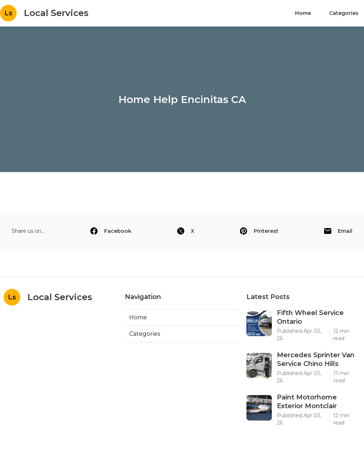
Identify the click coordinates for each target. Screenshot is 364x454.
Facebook (109, 231)
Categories (344, 13)
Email (336, 231)
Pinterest (257, 231)
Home (303, 13)
